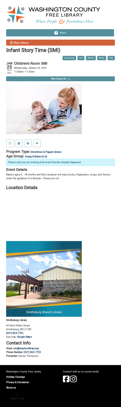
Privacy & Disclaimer (17, 382)
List (81, 58)
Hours (64, 33)
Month (91, 58)
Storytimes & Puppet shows (45, 151)
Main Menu (19, 43)
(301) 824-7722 (14, 333)
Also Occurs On (60, 78)
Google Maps (24, 336)
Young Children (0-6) (36, 156)
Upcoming (69, 58)
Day (111, 58)
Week (101, 58)
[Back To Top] (16, 396)
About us (11, 387)
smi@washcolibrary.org (26, 348)
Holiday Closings (15, 376)
